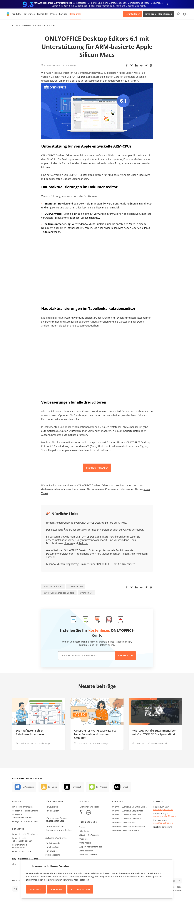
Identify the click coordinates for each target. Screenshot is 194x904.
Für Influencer (51, 850)
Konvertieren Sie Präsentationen (19, 846)
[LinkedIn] (136, 65)
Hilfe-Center (84, 831)
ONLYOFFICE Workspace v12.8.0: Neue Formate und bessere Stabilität (95, 734)
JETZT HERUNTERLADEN (97, 467)
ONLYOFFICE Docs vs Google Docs (127, 810)
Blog (15, 25)
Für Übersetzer (52, 847)
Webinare (83, 838)
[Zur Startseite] (8, 14)
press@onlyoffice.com (163, 823)
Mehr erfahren (81, 879)
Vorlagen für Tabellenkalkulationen (22, 816)
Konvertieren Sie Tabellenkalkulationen (22, 839)
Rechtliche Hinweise (88, 854)
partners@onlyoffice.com (164, 816)
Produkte (17, 13)
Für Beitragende (52, 843)
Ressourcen (75, 13)
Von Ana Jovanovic (159, 743)
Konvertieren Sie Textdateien (25, 834)
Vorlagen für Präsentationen (25, 821)
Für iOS (125, 786)
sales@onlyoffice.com (163, 809)
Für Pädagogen (52, 810)
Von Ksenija (71, 65)
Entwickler (42, 13)
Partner (63, 13)
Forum (82, 827)
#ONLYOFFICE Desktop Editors (59, 592)
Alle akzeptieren (80, 889)
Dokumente (27, 25)
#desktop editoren (53, 586)
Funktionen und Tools (55, 826)
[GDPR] (88, 813)
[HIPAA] (81, 813)
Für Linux (52, 786)
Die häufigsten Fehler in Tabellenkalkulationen (31, 732)
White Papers (85, 842)
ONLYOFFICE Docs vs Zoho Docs (126, 814)
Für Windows (28, 786)
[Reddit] (141, 65)
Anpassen (56, 889)
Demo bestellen (86, 850)
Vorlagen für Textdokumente (25, 810)
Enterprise (29, 13)
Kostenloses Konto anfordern (58, 830)
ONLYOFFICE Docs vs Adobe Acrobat (128, 826)
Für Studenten (52, 806)
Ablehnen (35, 889)
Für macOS (76, 786)
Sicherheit (84, 801)
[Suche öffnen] (178, 14)
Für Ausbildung (54, 801)
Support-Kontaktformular (90, 846)
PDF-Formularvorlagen (22, 806)
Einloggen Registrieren (158, 13)
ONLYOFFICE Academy (89, 835)
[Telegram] (146, 65)
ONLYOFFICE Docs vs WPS (124, 822)
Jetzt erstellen (125, 655)
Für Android (101, 786)
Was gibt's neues (46, 25)
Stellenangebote (52, 854)
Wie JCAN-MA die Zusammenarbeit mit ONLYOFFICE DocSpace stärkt (154, 732)
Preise (53, 13)
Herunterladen (132, 13)
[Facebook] (127, 65)
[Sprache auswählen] (185, 14)
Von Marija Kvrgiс (42, 743)
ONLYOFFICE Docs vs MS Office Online (129, 806)
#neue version (75, 586)
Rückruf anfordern (162, 826)
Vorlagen (17, 801)
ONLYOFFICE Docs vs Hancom (125, 830)
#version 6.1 (86, 592)
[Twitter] (131, 65)
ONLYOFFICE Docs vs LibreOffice (126, 818)
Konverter (18, 829)
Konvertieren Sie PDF (21, 851)
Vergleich (117, 801)
